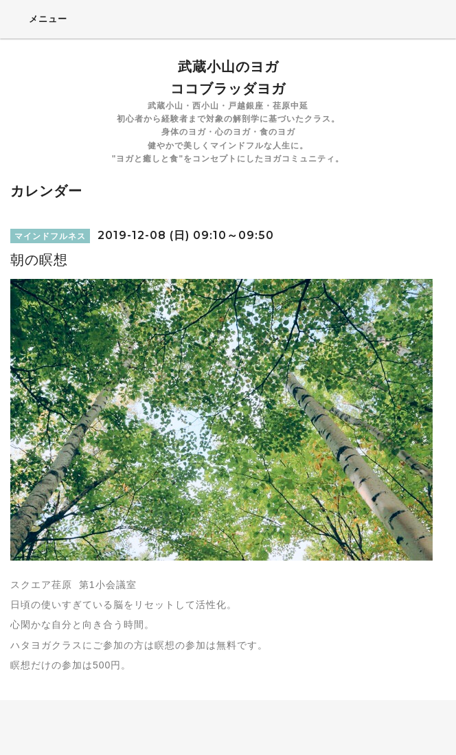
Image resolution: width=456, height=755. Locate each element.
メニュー (38, 18)
